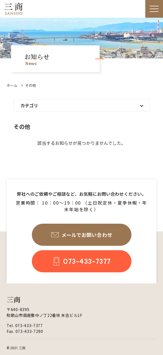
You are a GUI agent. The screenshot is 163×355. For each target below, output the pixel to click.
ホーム (12, 85)
